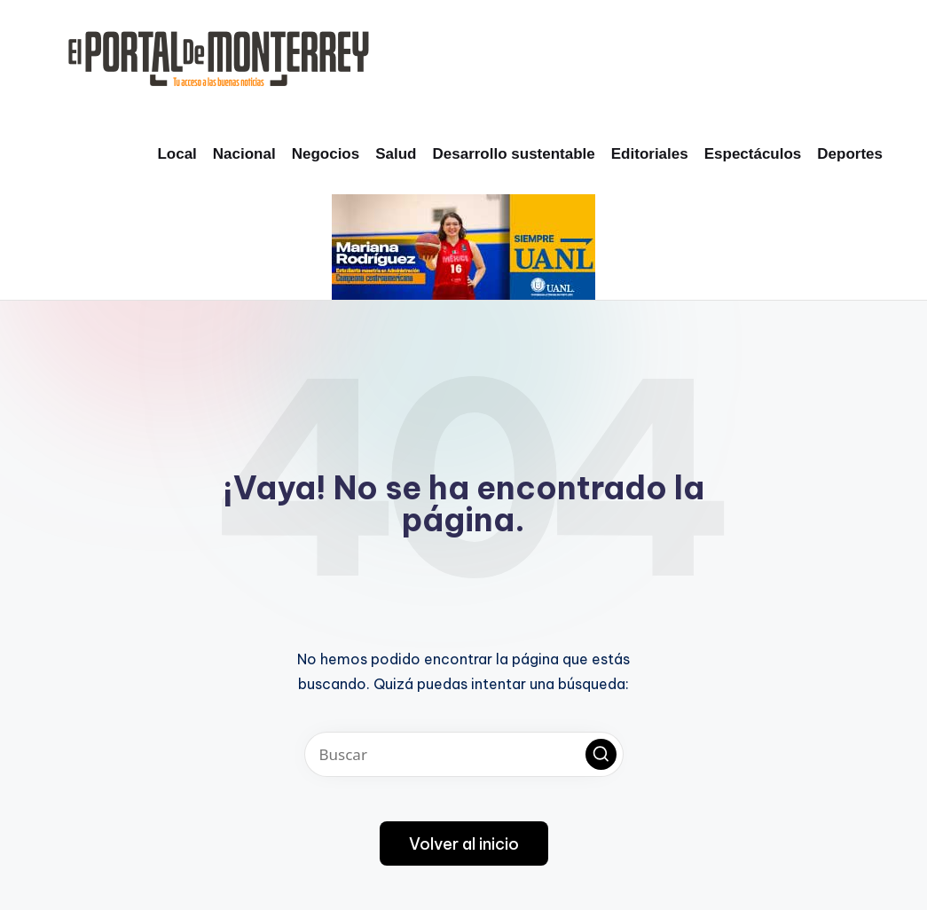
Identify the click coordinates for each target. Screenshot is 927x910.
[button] (601, 754)
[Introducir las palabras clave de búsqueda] (464, 754)
